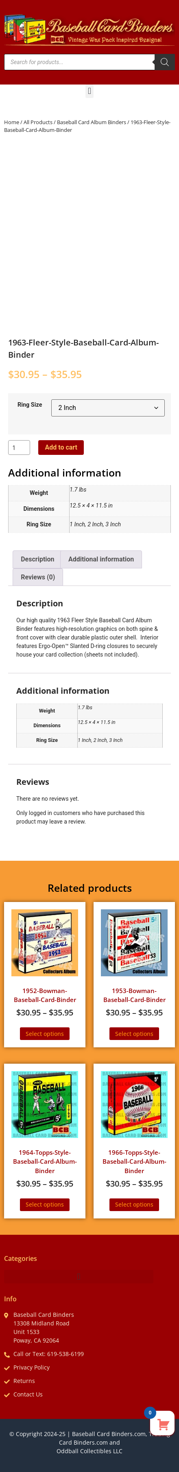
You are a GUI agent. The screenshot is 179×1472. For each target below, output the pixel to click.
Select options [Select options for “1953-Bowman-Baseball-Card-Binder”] (134, 1034)
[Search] (165, 62)
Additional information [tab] (101, 559)
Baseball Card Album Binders (91, 122)
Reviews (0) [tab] (38, 577)
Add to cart (61, 447)
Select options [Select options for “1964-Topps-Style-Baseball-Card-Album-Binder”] (45, 1204)
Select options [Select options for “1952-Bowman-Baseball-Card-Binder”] (45, 1034)
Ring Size (29, 405)
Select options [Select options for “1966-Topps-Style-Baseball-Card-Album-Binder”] (134, 1204)
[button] (89, 91)
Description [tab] (37, 559)
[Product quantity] (19, 447)
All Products (38, 122)
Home (11, 122)
